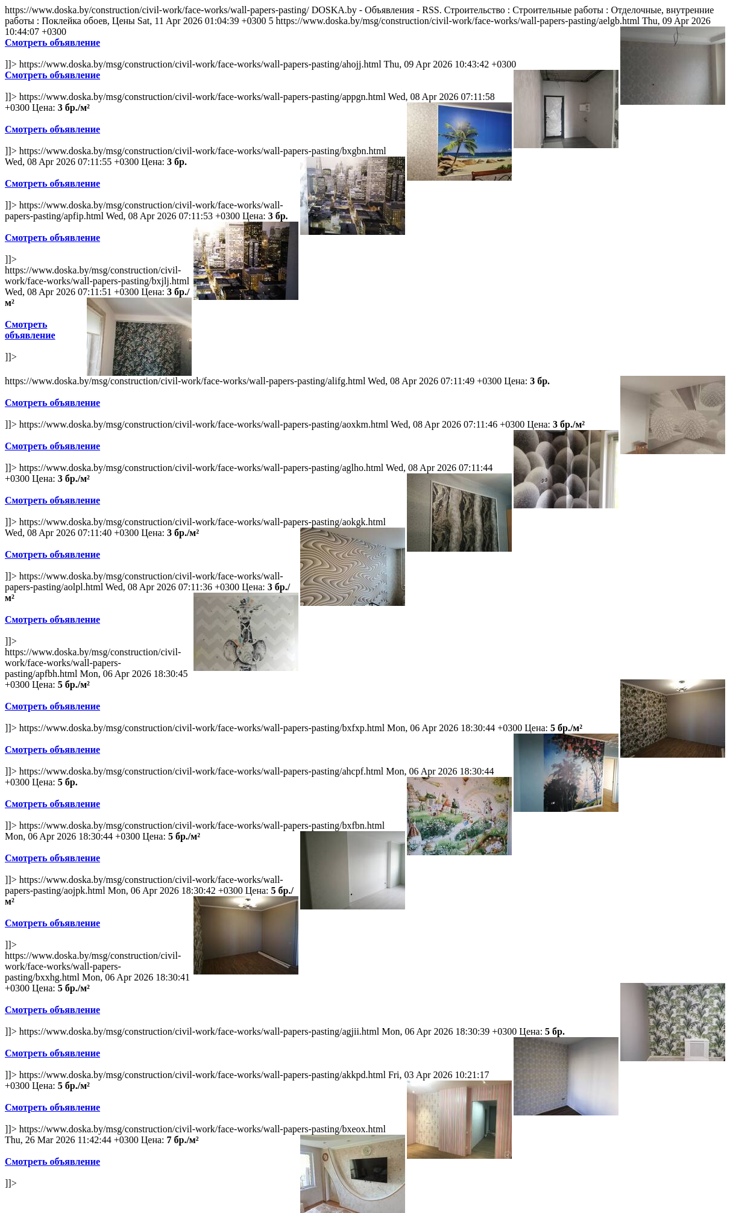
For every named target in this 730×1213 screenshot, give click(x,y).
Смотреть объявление (52, 42)
